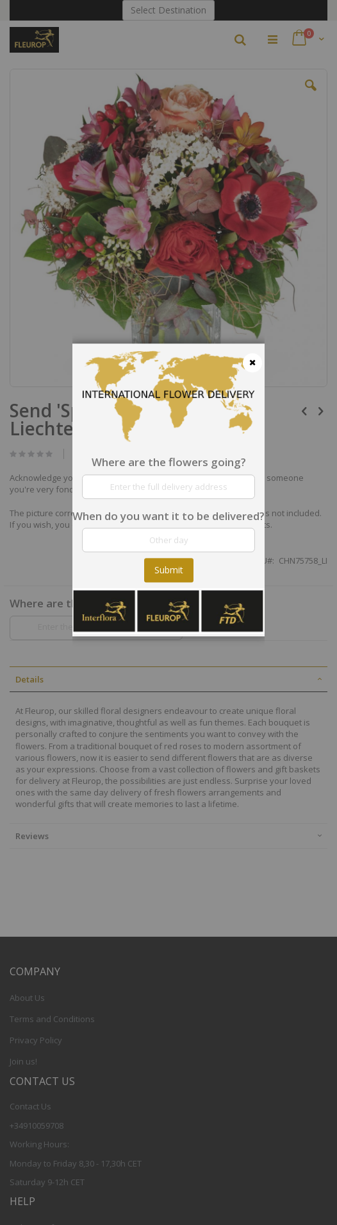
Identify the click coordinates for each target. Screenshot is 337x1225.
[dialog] (168, 612)
